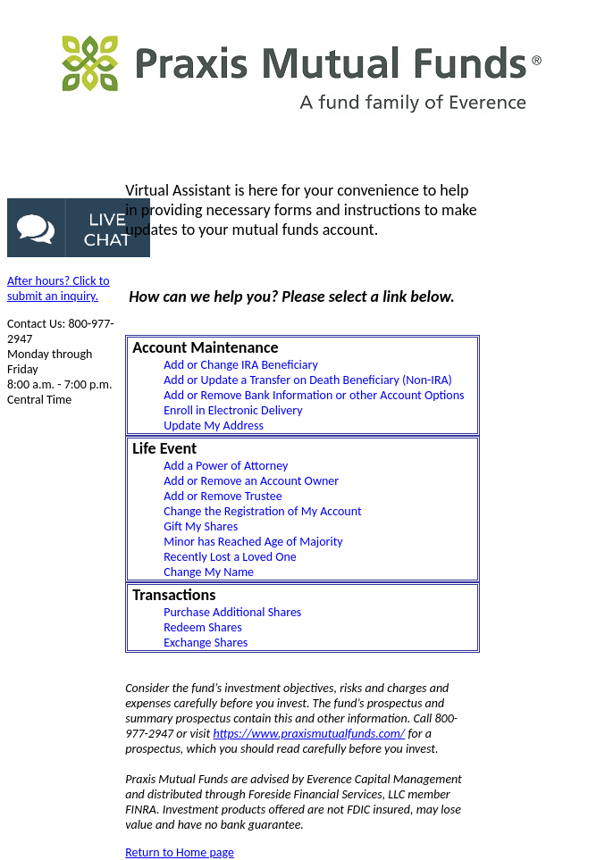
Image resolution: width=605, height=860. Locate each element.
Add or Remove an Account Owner (251, 480)
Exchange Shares (206, 642)
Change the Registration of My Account (262, 511)
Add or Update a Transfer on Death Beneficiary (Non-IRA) (308, 380)
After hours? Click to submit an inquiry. (58, 288)
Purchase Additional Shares (232, 612)
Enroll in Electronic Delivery (233, 410)
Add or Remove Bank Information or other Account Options (314, 395)
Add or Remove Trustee (223, 496)
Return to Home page (179, 852)
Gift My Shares (201, 526)
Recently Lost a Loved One (230, 556)
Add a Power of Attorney (226, 465)
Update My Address (214, 425)
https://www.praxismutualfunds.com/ (309, 733)
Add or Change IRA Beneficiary (241, 364)
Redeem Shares (203, 627)
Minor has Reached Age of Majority (253, 541)
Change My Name (209, 572)
